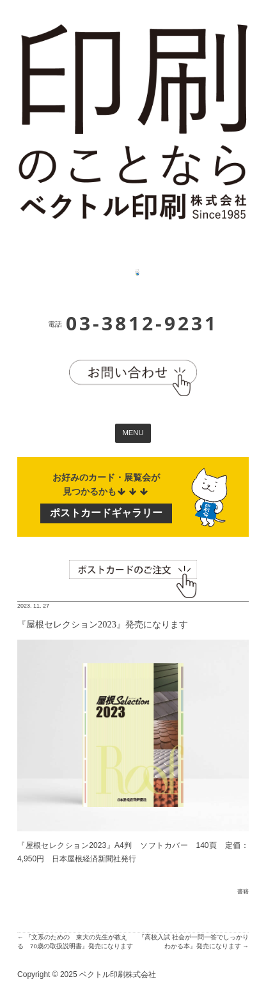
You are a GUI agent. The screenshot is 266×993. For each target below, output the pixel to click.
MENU (132, 432)
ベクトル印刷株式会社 (117, 974)
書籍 (243, 891)
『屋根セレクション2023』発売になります (102, 624)
